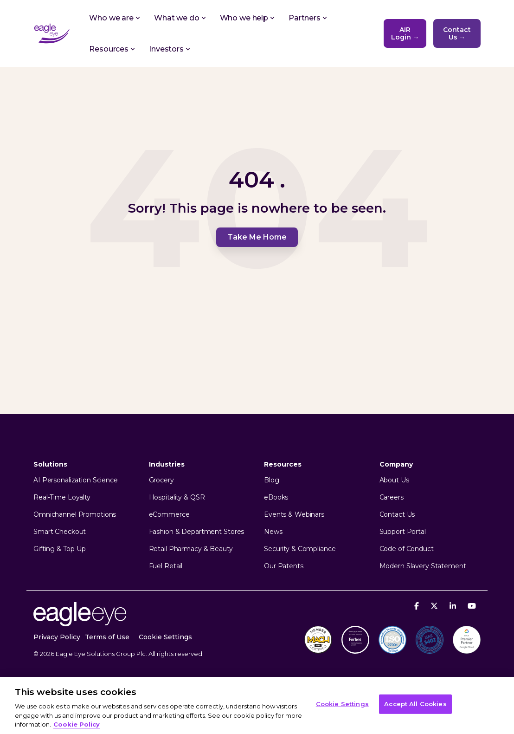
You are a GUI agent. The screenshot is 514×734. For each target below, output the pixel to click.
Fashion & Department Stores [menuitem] (196, 532)
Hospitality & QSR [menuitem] (177, 497)
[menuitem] (170, 637)
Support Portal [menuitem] (402, 532)
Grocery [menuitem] (161, 480)
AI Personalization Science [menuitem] (75, 480)
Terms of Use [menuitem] (107, 637)
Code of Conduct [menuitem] (406, 549)
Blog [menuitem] (271, 480)
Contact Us (457, 33)
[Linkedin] (454, 605)
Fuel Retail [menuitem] (166, 566)
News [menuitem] (273, 532)
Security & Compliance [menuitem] (299, 549)
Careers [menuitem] (391, 497)
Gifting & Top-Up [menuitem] (59, 549)
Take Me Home (257, 237)
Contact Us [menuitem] (397, 515)
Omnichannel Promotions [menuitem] (74, 515)
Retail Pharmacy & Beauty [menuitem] (191, 549)
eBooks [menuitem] (276, 497)
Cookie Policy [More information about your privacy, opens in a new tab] (76, 724)
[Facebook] (418, 605)
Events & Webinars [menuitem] (294, 515)
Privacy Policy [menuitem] (56, 637)
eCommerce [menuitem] (169, 515)
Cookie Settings (165, 637)
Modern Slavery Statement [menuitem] (422, 566)
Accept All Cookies (415, 704)
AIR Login (405, 33)
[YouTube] (471, 605)
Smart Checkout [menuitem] (59, 532)
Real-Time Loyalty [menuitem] (61, 497)
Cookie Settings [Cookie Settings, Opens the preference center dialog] (342, 704)
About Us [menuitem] (394, 480)
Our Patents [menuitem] (283, 566)
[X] (435, 605)
